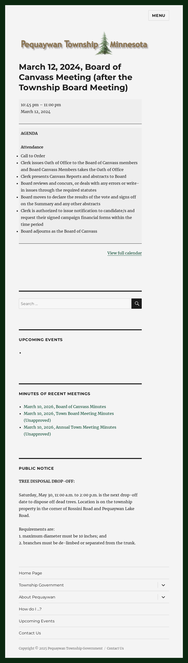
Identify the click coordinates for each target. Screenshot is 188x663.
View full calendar (124, 253)
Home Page (30, 573)
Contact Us (30, 633)
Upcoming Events (41, 339)
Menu (158, 15)
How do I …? (30, 609)
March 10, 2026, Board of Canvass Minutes (65, 406)
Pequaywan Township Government (75, 648)
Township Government (41, 585)
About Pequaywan (37, 597)
